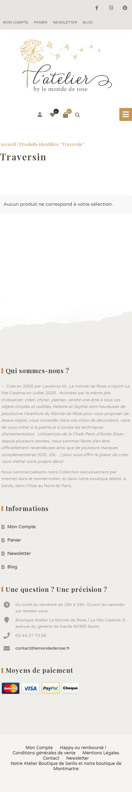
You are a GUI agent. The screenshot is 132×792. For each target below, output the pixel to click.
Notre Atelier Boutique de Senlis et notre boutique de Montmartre (66, 766)
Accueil (8, 144)
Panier (40, 22)
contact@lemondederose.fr (42, 648)
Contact (51, 758)
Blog (88, 22)
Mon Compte (15, 22)
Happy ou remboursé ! (83, 748)
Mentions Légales (100, 753)
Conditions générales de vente (43, 753)
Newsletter (65, 22)
